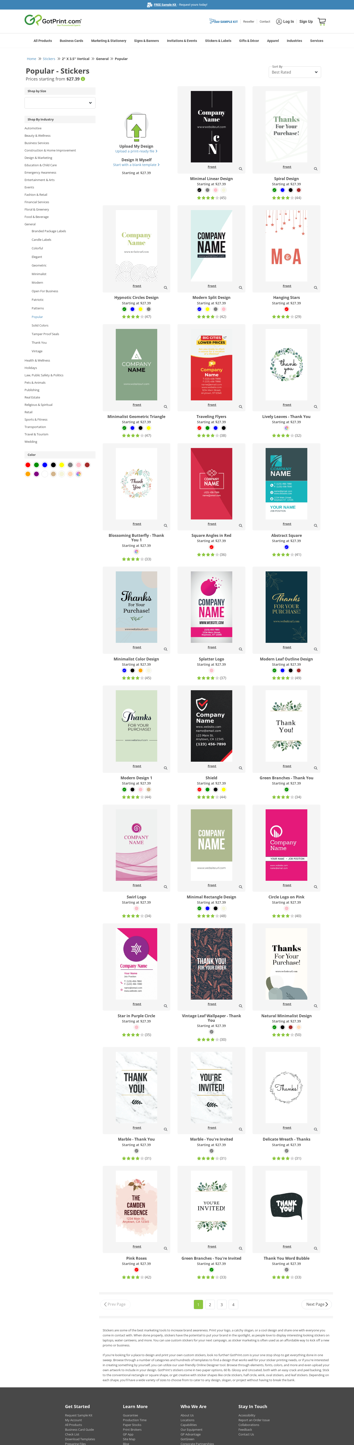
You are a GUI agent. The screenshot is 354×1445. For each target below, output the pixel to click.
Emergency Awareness (40, 172)
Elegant (37, 257)
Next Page (317, 1305)
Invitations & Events (182, 41)
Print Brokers (132, 1429)
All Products (43, 41)
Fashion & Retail (36, 194)
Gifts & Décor (249, 41)
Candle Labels (41, 239)
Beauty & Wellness (38, 135)
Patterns (38, 308)
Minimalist (39, 274)
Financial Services (37, 202)
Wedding (31, 441)
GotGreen (187, 1439)
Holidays (31, 368)
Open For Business (45, 291)
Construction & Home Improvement (50, 150)
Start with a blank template (136, 164)
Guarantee (130, 1415)
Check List (72, 1434)
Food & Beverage (37, 217)
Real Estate (32, 397)
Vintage (37, 351)
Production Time (135, 1420)
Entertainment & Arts (40, 180)
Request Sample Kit (78, 1415)
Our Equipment (191, 1429)
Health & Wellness (37, 360)
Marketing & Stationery (108, 41)
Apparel (273, 41)
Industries (294, 41)
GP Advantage (191, 1434)
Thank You (39, 342)
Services (316, 41)
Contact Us (246, 1434)
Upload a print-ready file (136, 151)
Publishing (32, 390)
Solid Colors (40, 325)
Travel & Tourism (36, 434)
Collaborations (248, 1425)
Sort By (277, 66)
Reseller (248, 21)
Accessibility (246, 1415)
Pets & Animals (35, 382)
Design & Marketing (38, 158)
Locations (187, 1420)
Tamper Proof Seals (45, 334)
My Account (73, 1420)
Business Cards (71, 41)
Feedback (245, 1429)
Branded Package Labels (49, 231)
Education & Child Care (41, 165)
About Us (187, 1415)
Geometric (39, 265)
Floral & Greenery (37, 209)
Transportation (35, 427)
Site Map (129, 1439)
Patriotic (38, 299)
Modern (37, 282)
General (30, 224)
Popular (37, 317)
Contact (265, 21)
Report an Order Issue (254, 1420)
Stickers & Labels (218, 41)
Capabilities (189, 1425)
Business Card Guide (79, 1429)
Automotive (33, 128)
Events (29, 187)
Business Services (37, 143)
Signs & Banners (146, 41)
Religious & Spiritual (38, 405)
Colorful (37, 248)
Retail (28, 412)
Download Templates (80, 1439)
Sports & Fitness (36, 419)
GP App (128, 1434)
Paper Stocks (132, 1425)
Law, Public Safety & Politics (44, 375)
